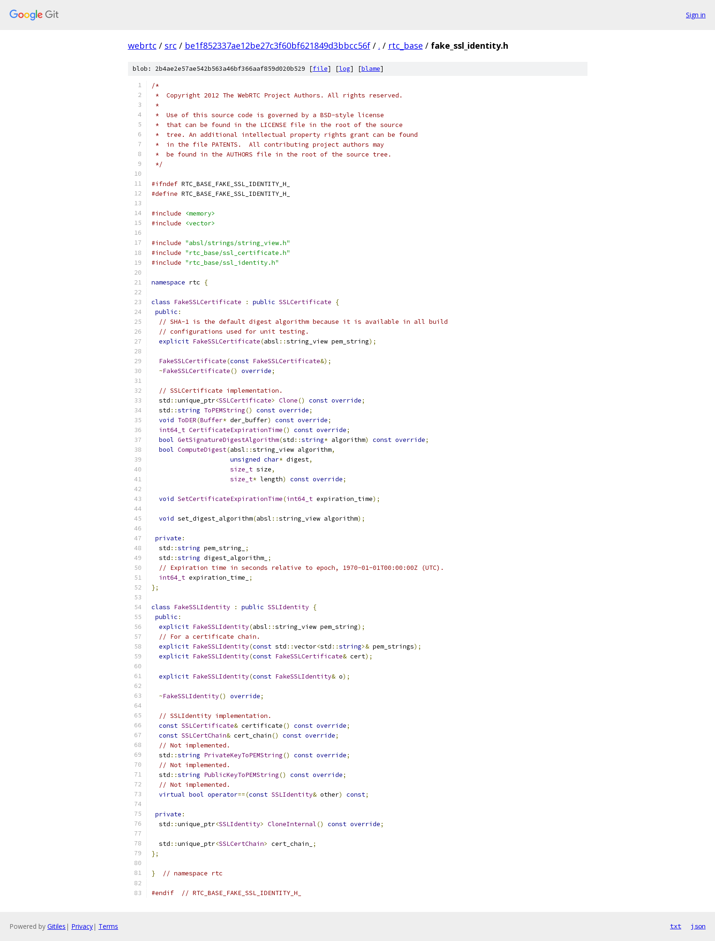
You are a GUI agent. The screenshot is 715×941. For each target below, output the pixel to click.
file (320, 69)
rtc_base (405, 45)
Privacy (82, 926)
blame (370, 69)
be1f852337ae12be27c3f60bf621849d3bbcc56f (277, 45)
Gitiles (56, 926)
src (171, 45)
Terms (108, 926)
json (698, 926)
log (344, 69)
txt (675, 926)
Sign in (696, 14)
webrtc (142, 45)
